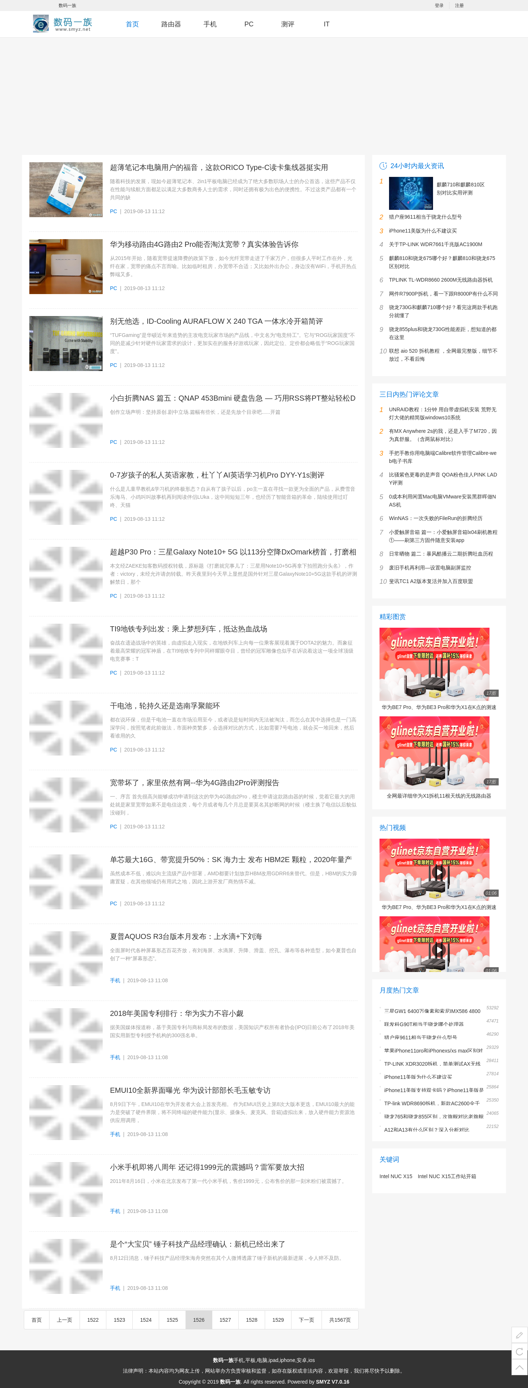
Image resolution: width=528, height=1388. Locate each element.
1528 (251, 1320)
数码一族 (67, 5)
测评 (287, 24)
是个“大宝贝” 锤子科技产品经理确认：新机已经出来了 (198, 1244)
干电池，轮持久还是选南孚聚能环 (165, 706)
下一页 (306, 1320)
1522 (93, 1320)
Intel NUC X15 (396, 1176)
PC (248, 24)
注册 (459, 5)
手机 (210, 24)
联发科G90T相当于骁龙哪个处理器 (424, 1024)
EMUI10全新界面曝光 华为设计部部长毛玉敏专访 (190, 1090)
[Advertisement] (264, 101)
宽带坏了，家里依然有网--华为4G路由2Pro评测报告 (194, 783)
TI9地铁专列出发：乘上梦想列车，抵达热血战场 (188, 629)
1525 (172, 1320)
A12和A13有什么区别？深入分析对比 (426, 1130)
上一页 (64, 1320)
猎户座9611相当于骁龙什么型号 (420, 1037)
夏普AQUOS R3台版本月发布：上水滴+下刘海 (186, 936)
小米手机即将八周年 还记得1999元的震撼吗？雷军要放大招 (207, 1167)
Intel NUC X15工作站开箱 (447, 1176)
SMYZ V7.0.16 (332, 1382)
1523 (119, 1320)
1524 (145, 1320)
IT (327, 24)
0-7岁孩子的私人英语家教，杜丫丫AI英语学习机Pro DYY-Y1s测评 (217, 475)
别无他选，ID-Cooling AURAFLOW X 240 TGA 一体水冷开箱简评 (216, 321)
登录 (439, 5)
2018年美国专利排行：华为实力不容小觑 (177, 1013)
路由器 (171, 24)
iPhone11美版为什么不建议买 (418, 1077)
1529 (278, 1320)
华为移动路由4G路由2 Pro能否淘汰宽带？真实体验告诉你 (204, 244)
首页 (132, 24)
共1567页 (340, 1320)
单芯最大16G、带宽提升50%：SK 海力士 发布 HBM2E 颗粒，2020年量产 (231, 860)
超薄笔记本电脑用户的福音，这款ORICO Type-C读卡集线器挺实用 (219, 167)
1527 (225, 1320)
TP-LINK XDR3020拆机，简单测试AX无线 (432, 1064)
